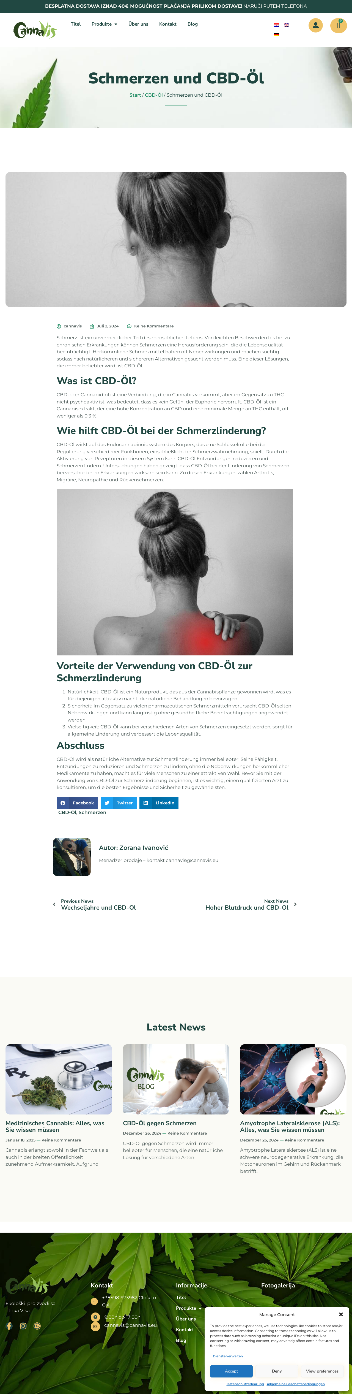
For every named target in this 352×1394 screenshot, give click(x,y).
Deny (277, 1371)
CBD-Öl (154, 95)
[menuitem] (276, 25)
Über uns (138, 24)
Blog (193, 24)
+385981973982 (120, 1297)
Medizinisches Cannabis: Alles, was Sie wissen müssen (55, 1126)
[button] (341, 1314)
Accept (231, 1371)
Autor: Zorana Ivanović (133, 847)
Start (135, 95)
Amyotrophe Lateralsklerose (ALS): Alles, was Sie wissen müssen (290, 1126)
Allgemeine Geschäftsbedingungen (296, 1384)
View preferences (322, 1371)
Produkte (104, 24)
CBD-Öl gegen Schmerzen (160, 1123)
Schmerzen (92, 812)
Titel (76, 24)
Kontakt (168, 24)
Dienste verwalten (228, 1356)
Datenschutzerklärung (245, 1384)
